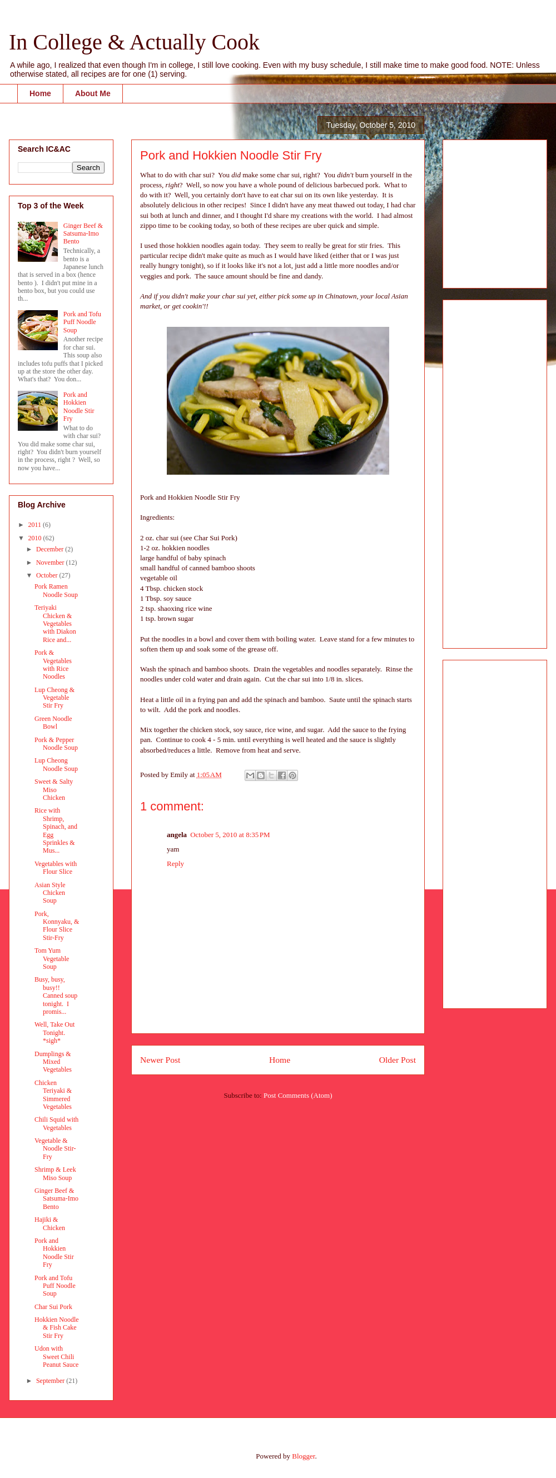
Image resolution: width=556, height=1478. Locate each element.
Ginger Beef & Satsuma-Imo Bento (83, 234)
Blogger (303, 1456)
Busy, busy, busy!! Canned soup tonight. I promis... (55, 996)
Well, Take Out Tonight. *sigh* (54, 1032)
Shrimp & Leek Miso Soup (55, 1173)
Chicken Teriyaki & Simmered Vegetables (53, 1095)
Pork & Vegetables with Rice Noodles (53, 664)
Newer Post (160, 1059)
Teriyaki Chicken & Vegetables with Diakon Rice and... (55, 624)
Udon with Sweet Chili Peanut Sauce (56, 1356)
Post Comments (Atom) (298, 1095)
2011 (35, 525)
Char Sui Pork (53, 1307)
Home (40, 93)
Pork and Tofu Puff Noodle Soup (82, 322)
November (51, 562)
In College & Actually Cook (134, 41)
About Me (93, 93)
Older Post (397, 1059)
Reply (175, 863)
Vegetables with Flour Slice (55, 867)
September (51, 1381)
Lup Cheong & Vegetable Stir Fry (54, 698)
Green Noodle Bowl (53, 722)
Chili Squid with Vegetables (56, 1123)
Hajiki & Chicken (49, 1223)
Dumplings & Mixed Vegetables (53, 1062)
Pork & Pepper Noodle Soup (56, 744)
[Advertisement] (484, 210)
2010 (35, 538)
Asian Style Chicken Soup (50, 893)
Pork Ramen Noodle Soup (56, 590)
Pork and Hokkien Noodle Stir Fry (79, 406)
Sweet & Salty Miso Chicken (53, 790)
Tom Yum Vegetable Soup (51, 959)
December (50, 549)
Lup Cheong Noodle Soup (56, 764)
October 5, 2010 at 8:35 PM (230, 834)
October (47, 575)
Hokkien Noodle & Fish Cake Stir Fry (56, 1328)
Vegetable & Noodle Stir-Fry (55, 1149)
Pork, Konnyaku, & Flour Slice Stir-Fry (56, 926)
